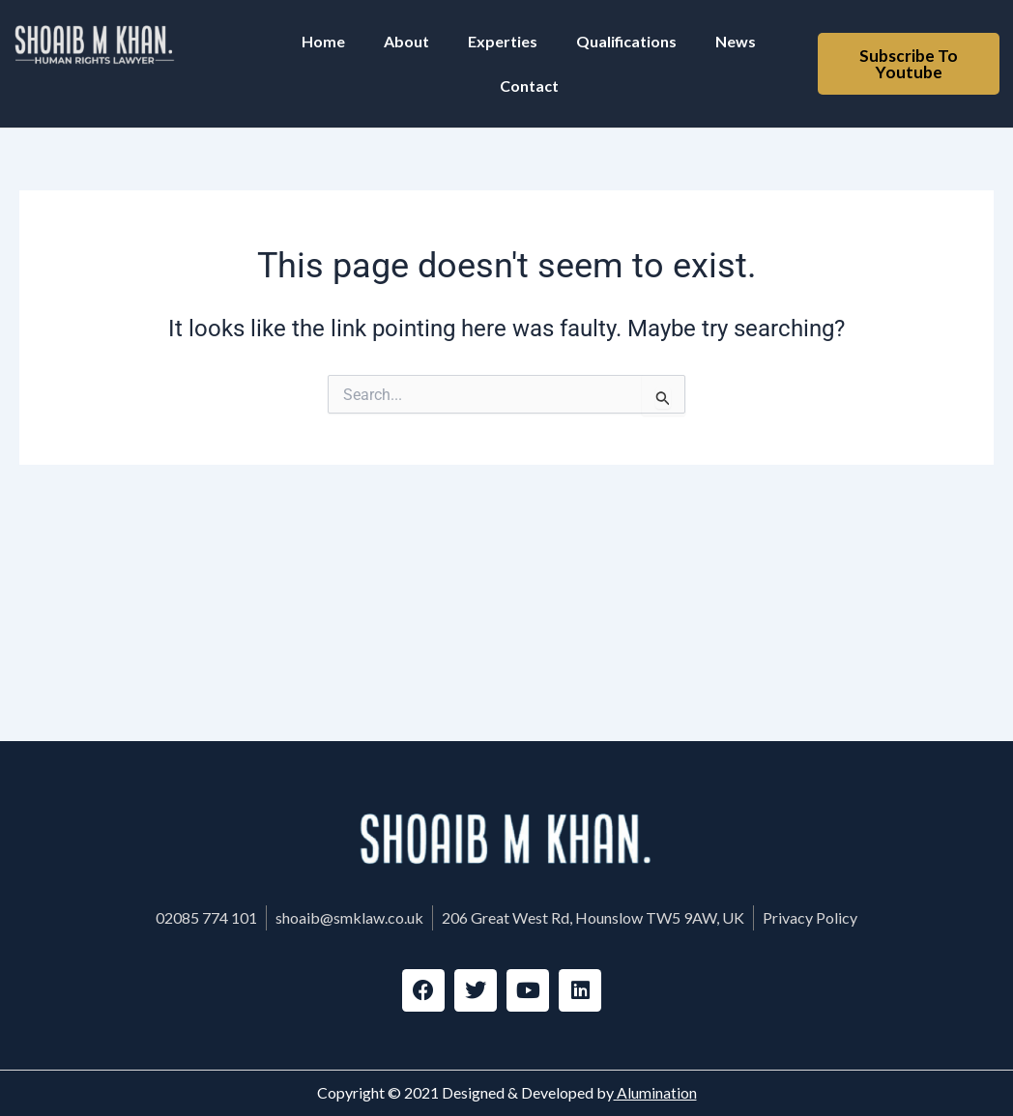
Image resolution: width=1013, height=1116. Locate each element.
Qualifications (626, 41)
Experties (502, 41)
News (735, 41)
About (406, 41)
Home (323, 41)
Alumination (655, 1093)
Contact (529, 85)
